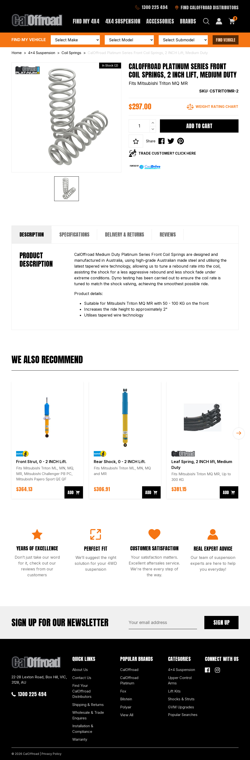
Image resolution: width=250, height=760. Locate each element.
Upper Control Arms (180, 680)
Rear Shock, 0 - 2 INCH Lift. (120, 461)
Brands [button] (188, 21)
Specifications (74, 234)
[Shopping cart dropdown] (232, 21)
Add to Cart (199, 126)
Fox (123, 691)
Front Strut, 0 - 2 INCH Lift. (41, 461)
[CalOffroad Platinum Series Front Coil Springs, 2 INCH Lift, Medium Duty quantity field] (142, 126)
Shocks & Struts (181, 699)
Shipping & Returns (88, 704)
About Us (80, 669)
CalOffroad (129, 669)
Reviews (168, 234)
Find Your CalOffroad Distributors (82, 691)
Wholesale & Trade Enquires (88, 715)
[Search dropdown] (206, 21)
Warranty (79, 739)
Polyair (125, 707)
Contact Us (81, 677)
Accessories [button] (160, 21)
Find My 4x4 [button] (86, 21)
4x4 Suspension (181, 669)
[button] (136, 141)
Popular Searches (183, 714)
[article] (47, 440)
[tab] (32, 234)
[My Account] (219, 21)
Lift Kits (174, 691)
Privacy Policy (52, 754)
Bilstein (126, 699)
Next (238, 433)
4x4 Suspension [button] (122, 21)
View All (126, 715)
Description (32, 234)
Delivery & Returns (124, 234)
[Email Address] (163, 622)
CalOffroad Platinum (129, 680)
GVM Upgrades (181, 707)
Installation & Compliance (82, 729)
